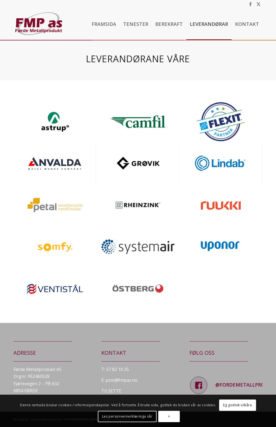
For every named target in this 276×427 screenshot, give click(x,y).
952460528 (39, 376)
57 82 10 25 (117, 369)
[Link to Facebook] (250, 4)
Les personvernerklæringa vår (127, 416)
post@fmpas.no (121, 380)
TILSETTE (111, 391)
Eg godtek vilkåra (237, 405)
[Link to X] (258, 4)
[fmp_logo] (39, 24)
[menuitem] (104, 24)
